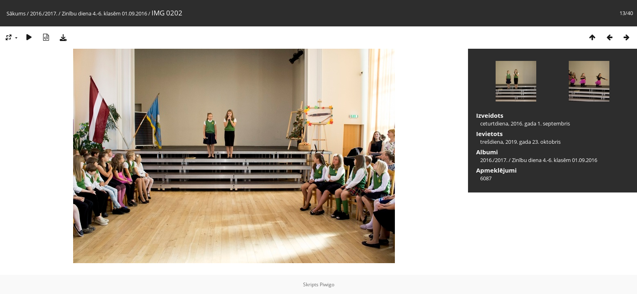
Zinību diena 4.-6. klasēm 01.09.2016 (104, 13)
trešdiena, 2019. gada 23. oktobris (520, 141)
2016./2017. (43, 13)
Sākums (16, 13)
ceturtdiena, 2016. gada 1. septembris (525, 123)
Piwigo (327, 284)
